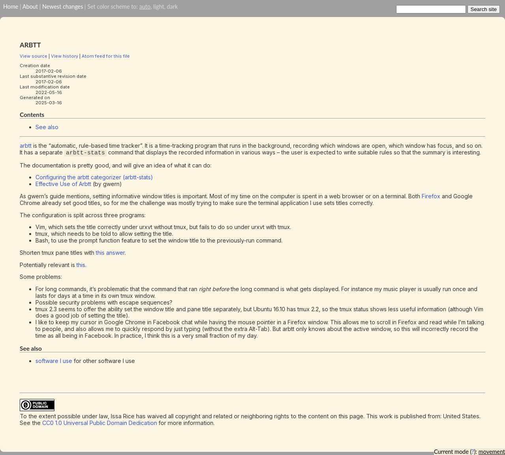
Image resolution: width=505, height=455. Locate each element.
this (81, 264)
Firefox (431, 196)
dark (172, 6)
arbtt (26, 145)
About (30, 6)
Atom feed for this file (106, 56)
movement (492, 451)
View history (64, 56)
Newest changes (62, 6)
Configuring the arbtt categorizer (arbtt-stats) (94, 177)
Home (10, 6)
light (158, 6)
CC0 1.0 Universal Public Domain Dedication (99, 422)
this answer (110, 252)
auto (144, 6)
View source (33, 56)
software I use (54, 360)
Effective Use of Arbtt (63, 183)
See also (47, 127)
